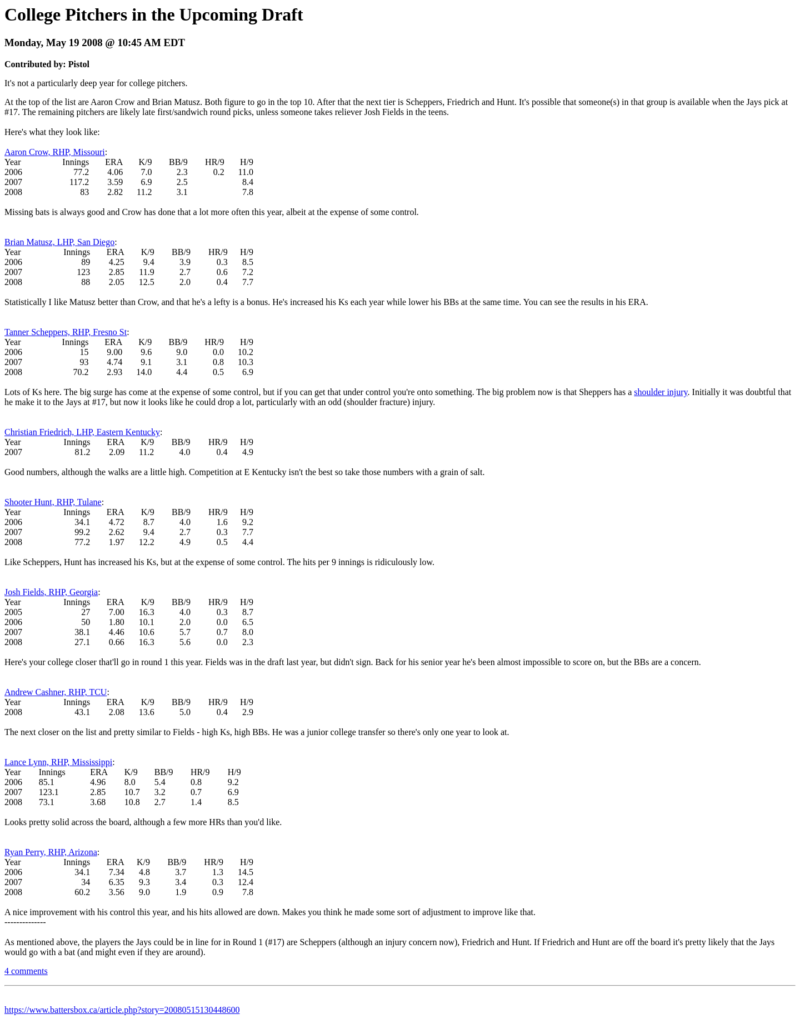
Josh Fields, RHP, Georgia (51, 592)
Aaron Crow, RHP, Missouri (54, 152)
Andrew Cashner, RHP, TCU (55, 692)
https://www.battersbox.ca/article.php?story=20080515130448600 (121, 1010)
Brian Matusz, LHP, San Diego (59, 242)
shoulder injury (660, 392)
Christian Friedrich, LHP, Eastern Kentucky (82, 432)
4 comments (26, 971)
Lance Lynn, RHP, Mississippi (58, 762)
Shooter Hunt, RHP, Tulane (53, 502)
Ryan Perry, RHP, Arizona (50, 852)
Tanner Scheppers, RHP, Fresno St (65, 332)
